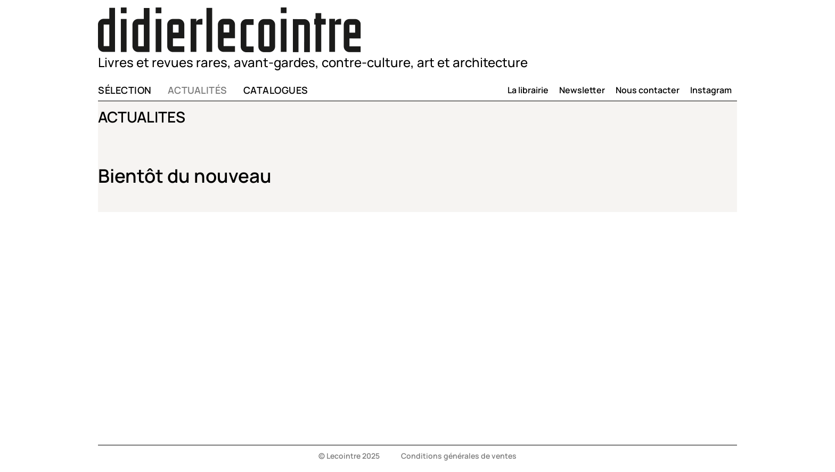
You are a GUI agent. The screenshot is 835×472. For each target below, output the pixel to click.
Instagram (711, 90)
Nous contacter (648, 90)
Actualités (197, 90)
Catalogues (275, 90)
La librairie (528, 90)
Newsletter (582, 90)
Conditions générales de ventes (459, 456)
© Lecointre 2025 (349, 456)
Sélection (125, 90)
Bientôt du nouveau (185, 176)
